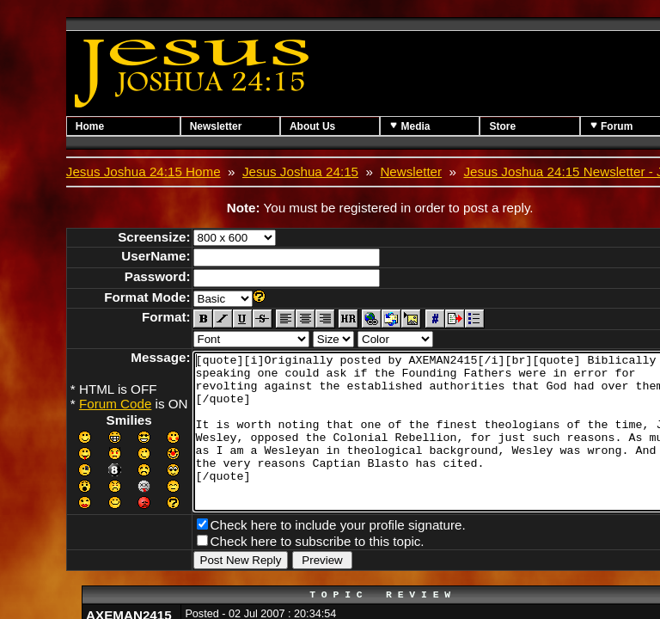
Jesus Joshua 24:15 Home (143, 171)
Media (439, 126)
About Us (333, 126)
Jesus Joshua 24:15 (300, 171)
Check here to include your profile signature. (338, 552)
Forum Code (115, 403)
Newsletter (226, 126)
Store (542, 126)
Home (90, 126)
